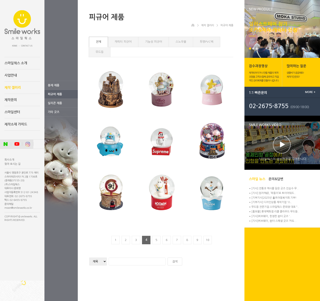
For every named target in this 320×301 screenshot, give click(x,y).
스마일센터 (12, 112)
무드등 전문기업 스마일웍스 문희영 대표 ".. (275, 207)
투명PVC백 (206, 41)
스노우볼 (181, 41)
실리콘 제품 (55, 103)
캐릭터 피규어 (123, 41)
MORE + (310, 92)
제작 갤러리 (12, 87)
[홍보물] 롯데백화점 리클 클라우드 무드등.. (275, 211)
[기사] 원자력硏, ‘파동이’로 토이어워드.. (273, 193)
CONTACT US (26, 46)
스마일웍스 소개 (15, 63)
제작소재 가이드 (15, 124)
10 (207, 239)
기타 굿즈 (53, 112)
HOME (14, 46)
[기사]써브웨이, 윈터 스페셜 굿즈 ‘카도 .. (274, 221)
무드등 (100, 52)
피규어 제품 (55, 94)
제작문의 (10, 99)
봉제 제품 (53, 85)
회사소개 (9, 159)
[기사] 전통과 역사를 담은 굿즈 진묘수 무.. (274, 188)
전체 (98, 41)
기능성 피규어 (153, 41)
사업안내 (10, 75)
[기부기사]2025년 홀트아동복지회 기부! (273, 197)
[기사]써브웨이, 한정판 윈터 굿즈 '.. (271, 216)
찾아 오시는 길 (12, 164)
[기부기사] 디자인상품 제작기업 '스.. (271, 202)
